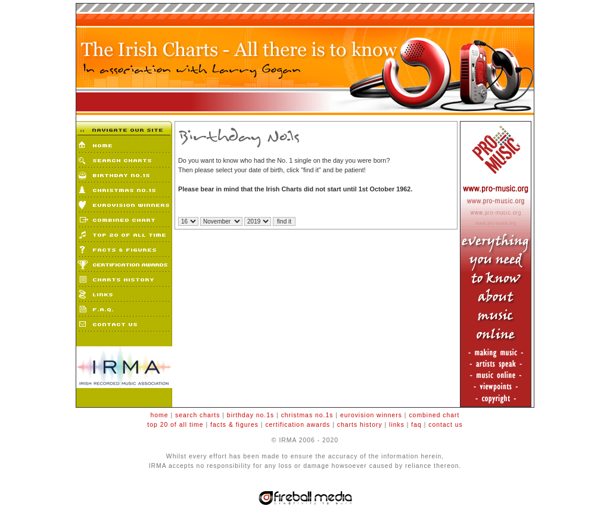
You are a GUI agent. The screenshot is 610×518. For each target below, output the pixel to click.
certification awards (297, 424)
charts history (359, 424)
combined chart (434, 415)
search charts (197, 415)
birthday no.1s (250, 415)
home (160, 415)
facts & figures (234, 424)
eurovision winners (371, 415)
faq (416, 424)
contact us (445, 424)
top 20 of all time (175, 424)
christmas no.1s (307, 415)
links (396, 424)
